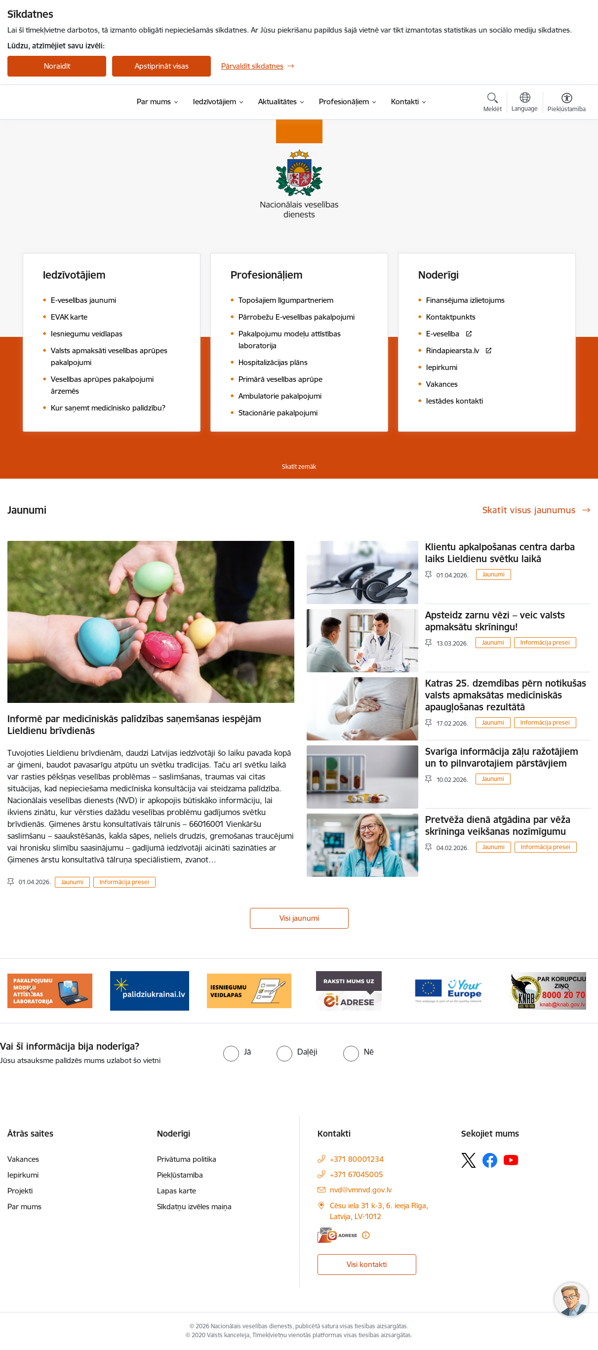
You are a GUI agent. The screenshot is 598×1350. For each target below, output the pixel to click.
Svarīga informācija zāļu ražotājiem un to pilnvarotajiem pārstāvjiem (501, 757)
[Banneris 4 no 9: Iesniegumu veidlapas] (249, 990)
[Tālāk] (568, 991)
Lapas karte (176, 1190)
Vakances (23, 1159)
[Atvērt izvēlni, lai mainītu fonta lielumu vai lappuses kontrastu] (567, 104)
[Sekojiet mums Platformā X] (468, 1160)
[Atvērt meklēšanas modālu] (492, 104)
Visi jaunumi (299, 918)
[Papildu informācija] (365, 1235)
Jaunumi (72, 882)
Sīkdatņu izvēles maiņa (194, 1206)
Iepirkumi (23, 1175)
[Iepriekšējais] (30, 991)
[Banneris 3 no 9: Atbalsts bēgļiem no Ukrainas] (149, 990)
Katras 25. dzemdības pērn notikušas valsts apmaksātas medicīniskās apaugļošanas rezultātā (505, 695)
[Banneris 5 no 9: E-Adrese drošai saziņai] (349, 990)
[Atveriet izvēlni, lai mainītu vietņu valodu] (525, 103)
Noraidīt (57, 66)
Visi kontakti (367, 1264)
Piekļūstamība (180, 1175)
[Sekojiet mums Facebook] (489, 1160)
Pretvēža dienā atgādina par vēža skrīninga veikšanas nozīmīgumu (497, 825)
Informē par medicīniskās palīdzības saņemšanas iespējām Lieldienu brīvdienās (134, 724)
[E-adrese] (337, 1235)
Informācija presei (124, 882)
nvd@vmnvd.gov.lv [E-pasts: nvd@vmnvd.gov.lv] (361, 1189)
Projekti (20, 1190)
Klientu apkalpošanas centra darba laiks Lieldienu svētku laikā (500, 553)
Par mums (24, 1206)
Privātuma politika (186, 1159)
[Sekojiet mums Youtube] (511, 1160)
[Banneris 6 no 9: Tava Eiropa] (448, 990)
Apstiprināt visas (162, 66)
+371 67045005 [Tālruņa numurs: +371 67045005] (356, 1174)
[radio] (237, 1052)
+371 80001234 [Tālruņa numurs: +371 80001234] (357, 1159)
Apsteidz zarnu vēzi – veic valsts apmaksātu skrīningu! (495, 621)
